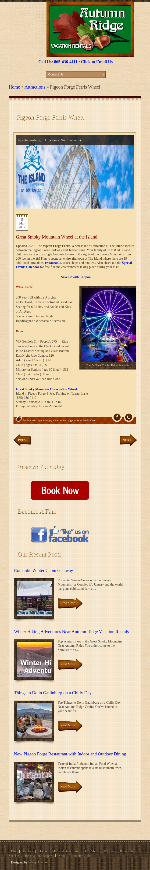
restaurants (53, 263)
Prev (22, 440)
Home (14, 87)
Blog (14, 851)
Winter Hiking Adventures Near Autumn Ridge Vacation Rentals (71, 631)
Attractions (35, 87)
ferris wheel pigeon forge (37, 420)
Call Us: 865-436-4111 (57, 62)
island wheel (60, 420)
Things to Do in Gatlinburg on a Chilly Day (53, 692)
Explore (28, 851)
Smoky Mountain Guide (74, 856)
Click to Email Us (97, 62)
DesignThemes (38, 862)
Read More (67, 603)
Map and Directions (65, 851)
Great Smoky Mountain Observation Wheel (46, 389)
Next (127, 440)
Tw (129, 417)
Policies (109, 851)
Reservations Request (39, 856)
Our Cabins (91, 851)
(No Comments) (70, 140)
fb (117, 417)
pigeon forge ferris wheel (82, 420)
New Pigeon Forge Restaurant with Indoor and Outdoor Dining (70, 753)
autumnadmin (31, 140)
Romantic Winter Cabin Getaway (43, 570)
